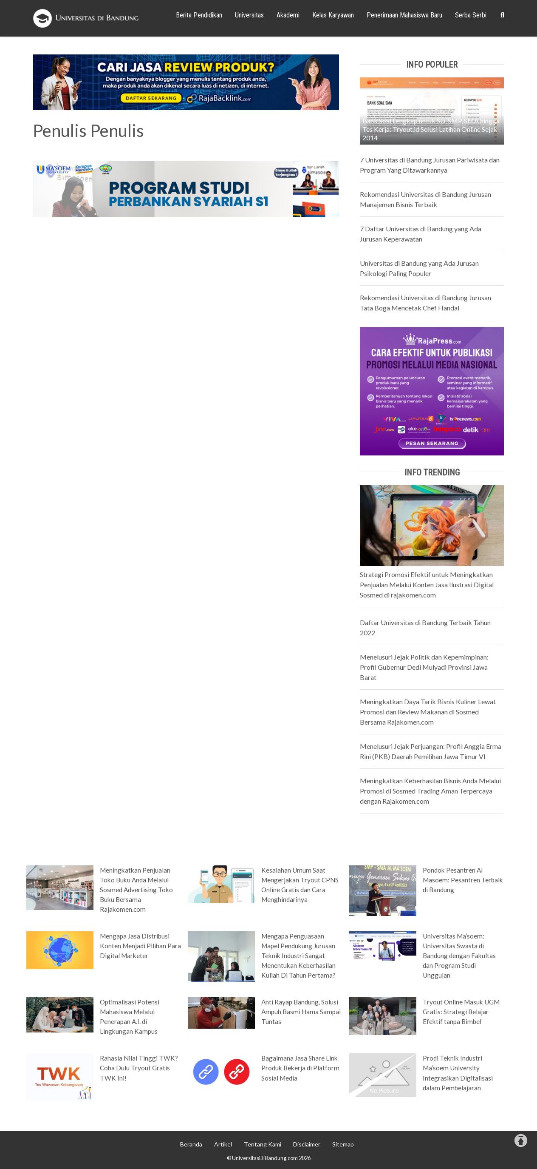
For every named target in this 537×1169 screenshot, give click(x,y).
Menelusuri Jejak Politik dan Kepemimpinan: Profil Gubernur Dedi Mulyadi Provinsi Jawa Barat (424, 667)
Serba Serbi (470, 15)
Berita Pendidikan (199, 15)
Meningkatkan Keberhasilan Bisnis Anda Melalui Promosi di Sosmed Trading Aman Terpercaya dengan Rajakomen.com (430, 790)
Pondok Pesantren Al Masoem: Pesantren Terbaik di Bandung (463, 879)
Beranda (191, 1144)
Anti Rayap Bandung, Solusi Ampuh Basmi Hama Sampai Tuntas (301, 1011)
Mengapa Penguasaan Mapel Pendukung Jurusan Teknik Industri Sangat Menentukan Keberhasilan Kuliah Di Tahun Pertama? (298, 955)
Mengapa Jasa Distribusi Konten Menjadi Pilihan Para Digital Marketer (140, 945)
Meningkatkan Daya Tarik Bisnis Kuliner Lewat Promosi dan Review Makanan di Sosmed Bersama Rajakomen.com (428, 711)
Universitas (249, 15)
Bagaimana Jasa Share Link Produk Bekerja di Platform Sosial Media (300, 1067)
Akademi (288, 15)
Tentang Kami (262, 1144)
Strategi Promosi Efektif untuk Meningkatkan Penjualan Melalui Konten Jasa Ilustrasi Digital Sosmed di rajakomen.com (427, 584)
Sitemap (343, 1144)
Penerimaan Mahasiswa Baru (404, 15)
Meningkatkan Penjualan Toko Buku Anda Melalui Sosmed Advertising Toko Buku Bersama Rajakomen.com (136, 889)
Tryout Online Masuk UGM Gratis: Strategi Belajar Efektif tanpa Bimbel (461, 1011)
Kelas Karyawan (333, 15)
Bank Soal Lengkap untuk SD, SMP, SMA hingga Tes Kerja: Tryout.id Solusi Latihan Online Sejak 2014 (431, 129)
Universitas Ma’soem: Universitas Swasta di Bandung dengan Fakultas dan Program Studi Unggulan (459, 955)
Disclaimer (306, 1144)
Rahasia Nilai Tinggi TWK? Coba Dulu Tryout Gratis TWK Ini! (139, 1067)
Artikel (223, 1144)
